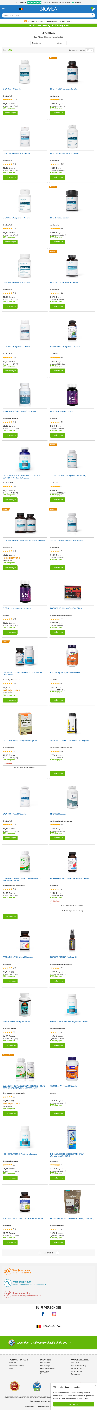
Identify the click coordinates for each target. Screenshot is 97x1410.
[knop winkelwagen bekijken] (93, 9)
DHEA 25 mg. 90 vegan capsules (61, 411)
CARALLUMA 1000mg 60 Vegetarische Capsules (20, 741)
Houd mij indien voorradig (24, 768)
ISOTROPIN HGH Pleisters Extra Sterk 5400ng (66, 608)
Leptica (55, 1161)
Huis (35, 37)
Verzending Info (76, 1371)
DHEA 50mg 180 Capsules (12, 89)
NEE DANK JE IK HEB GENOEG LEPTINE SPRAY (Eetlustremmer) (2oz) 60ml (67, 1155)
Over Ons (12, 1363)
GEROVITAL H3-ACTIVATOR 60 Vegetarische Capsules (69, 1022)
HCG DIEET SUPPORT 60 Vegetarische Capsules (20, 1154)
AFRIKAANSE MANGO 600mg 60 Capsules (18, 957)
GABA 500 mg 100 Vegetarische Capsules (65, 673)
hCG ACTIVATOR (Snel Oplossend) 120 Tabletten (20, 411)
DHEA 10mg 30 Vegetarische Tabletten (64, 89)
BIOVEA (55, 354)
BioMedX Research (12, 418)
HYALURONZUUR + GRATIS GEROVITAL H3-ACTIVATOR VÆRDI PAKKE (22, 674)
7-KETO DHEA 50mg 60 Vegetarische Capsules (66, 540)
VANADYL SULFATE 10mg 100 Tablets (16, 1022)
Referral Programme (47, 1368)
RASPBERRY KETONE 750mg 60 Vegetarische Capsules (69, 878)
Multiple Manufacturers (13, 680)
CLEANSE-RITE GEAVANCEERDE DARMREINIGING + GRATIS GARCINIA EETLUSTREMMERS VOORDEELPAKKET (24, 1087)
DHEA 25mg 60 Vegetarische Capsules (16, 218)
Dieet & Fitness (45, 37)
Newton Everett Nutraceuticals (62, 615)
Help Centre (75, 1363)
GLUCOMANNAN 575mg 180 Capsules (64, 1086)
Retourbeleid (75, 1374)
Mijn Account (45, 1363)
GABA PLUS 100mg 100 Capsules (15, 814)
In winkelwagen (10, 113)
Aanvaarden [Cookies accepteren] (74, 1404)
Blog (11, 1368)
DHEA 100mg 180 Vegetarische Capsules (64, 153)
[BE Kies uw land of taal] (22, 9)
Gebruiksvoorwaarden (43, 1406)
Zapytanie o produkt (78, 1368)
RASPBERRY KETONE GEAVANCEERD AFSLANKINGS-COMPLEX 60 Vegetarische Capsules (22, 477)
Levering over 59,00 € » (59, 21)
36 (89, 50)
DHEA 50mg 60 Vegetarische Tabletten (16, 347)
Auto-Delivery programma (45, 1372)
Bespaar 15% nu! (33, 21)
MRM (55, 418)
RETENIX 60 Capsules (58, 814)
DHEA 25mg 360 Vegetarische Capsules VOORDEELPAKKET (24, 540)
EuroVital (9, 96)
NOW (55, 680)
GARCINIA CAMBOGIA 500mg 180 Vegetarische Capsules (23, 1218)
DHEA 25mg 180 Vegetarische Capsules (64, 282)
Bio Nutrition (10, 748)
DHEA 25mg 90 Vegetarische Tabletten (16, 153)
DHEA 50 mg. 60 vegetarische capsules (17, 608)
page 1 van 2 (48, 1253)
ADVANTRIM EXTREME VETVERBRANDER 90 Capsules (69, 741)
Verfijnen (59, 43)
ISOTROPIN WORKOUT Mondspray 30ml (64, 957)
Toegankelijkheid (29, 1406)
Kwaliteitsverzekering (16, 1365)
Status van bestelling (78, 1365)
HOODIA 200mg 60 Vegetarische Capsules (65, 347)
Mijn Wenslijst (45, 1365)
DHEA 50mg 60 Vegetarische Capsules (16, 282)
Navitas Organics (58, 1225)
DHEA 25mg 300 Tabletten (59, 218)
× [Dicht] (95, 1385)
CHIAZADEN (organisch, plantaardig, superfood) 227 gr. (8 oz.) (72, 1218)
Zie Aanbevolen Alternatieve (72, 906)
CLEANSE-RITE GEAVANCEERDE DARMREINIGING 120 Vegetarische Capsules (22, 879)
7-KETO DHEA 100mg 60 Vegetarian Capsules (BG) (68, 476)
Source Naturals (11, 1029)
